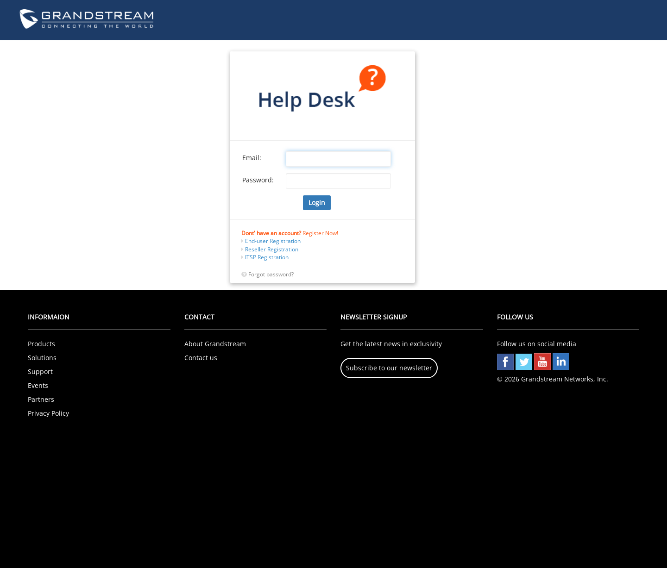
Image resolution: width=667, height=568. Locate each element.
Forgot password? (271, 274)
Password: (258, 179)
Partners (41, 399)
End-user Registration (272, 241)
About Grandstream (215, 343)
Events (38, 385)
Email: (251, 157)
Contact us (200, 357)
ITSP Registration (266, 257)
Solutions (42, 357)
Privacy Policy (48, 413)
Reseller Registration (271, 249)
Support (40, 371)
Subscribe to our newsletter (389, 367)
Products (41, 343)
